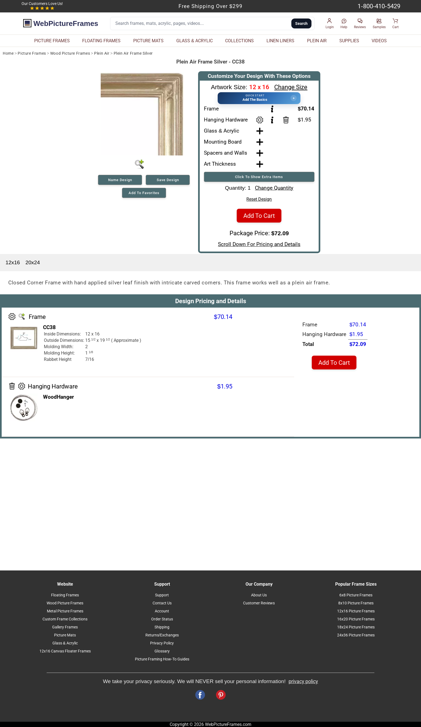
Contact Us (162, 603)
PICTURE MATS (148, 40)
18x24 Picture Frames (356, 627)
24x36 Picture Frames (356, 635)
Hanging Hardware (226, 120)
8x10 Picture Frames (356, 603)
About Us (259, 595)
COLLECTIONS (239, 40)
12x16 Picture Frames (356, 611)
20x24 (32, 262)
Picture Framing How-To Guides (162, 659)
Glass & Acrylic (221, 131)
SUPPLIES (349, 40)
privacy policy (303, 681)
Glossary (162, 651)
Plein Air (101, 53)
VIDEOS (379, 40)
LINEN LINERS (280, 40)
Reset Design (259, 199)
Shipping (161, 627)
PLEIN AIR (317, 40)
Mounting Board (223, 142)
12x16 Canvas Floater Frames (65, 651)
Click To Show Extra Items (259, 177)
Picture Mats (65, 635)
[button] (330, 23)
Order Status (162, 619)
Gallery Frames (65, 627)
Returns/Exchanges (162, 635)
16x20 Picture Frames (356, 619)
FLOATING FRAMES (101, 40)
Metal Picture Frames (65, 611)
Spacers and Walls (225, 153)
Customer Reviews (259, 603)
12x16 (13, 262)
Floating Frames (65, 595)
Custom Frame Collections (64, 619)
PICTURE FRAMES (52, 40)
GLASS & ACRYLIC (194, 40)
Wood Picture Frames (70, 53)
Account (162, 611)
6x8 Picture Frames (355, 595)
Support (162, 595)
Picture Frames (32, 53)
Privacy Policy (162, 643)
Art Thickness (220, 164)
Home (8, 53)
